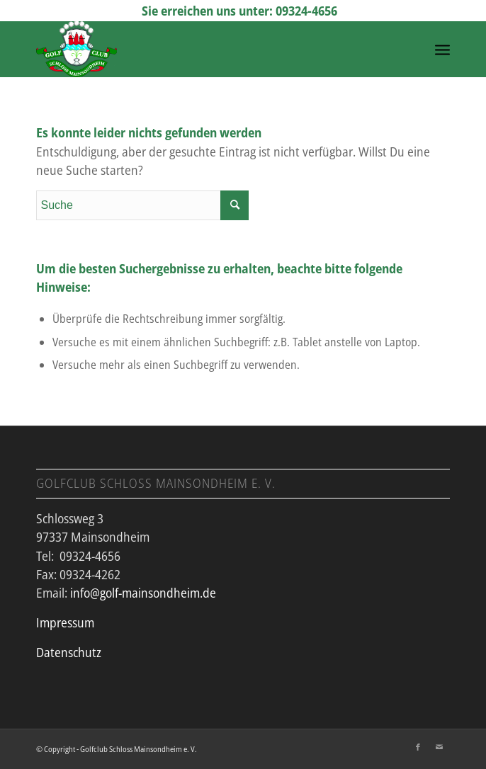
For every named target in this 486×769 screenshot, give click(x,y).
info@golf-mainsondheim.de (143, 592)
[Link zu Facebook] (418, 747)
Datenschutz (68, 652)
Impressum (65, 622)
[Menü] (442, 49)
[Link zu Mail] (439, 747)
